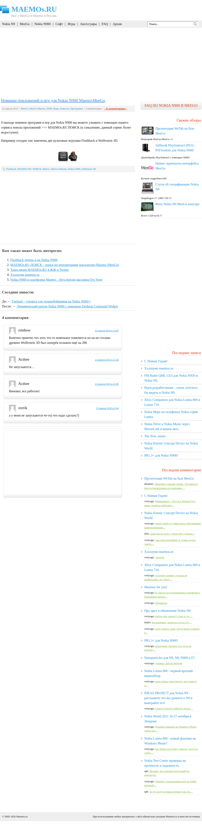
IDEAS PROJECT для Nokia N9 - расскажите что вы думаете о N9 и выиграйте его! (168, 698)
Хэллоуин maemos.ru (24, 274)
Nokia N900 (42, 24)
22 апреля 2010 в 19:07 (107, 330)
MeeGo (25, 24)
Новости (64, 108)
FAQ (105, 24)
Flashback (11, 169)
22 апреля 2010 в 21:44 (107, 359)
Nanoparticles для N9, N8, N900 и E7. (170, 657)
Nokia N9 (8, 24)
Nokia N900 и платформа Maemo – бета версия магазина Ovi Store (56, 279)
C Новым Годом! (156, 361)
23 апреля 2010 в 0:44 (107, 408)
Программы (76, 108)
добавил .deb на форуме (168, 663)
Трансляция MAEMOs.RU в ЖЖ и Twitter (39, 270)
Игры (71, 24)
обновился (161, 602)
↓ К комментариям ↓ (115, 108)
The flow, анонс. (155, 436)
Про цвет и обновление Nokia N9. (167, 610)
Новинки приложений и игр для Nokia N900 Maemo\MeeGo (53, 100)
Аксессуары (88, 24)
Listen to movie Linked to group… (174, 708)
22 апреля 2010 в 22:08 (107, 384)
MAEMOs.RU (34, 9)
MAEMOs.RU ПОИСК (29, 169)
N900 (49, 108)
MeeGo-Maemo (37, 108)
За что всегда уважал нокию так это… (171, 791)
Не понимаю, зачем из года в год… (171, 622)
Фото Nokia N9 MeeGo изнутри (177, 204)
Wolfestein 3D (88, 169)
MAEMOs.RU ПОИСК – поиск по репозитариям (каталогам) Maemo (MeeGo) (64, 265)
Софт (59, 24)
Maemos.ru (21, 816)
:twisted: (159, 557)
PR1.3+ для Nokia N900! (161, 455)
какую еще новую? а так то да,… (174, 616)
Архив (117, 24)
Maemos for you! (155, 587)
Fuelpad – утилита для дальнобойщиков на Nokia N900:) (51, 301)
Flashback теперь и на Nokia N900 (34, 260)
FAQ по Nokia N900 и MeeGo (170, 106)
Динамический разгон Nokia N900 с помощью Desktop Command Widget (67, 306)
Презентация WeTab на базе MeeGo (169, 478)
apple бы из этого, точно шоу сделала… (172, 533)
